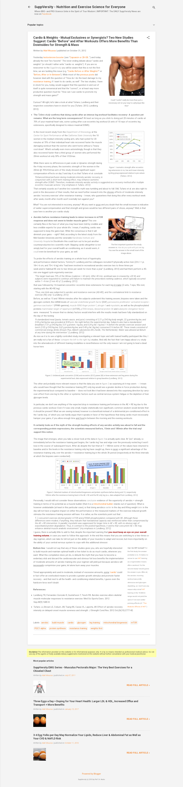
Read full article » (138, 685)
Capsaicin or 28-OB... (79, 57)
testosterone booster (53, 57)
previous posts (87, 74)
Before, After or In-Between (47, 74)
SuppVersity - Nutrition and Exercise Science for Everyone (79, 7)
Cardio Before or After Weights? (83, 71)
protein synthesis (58, 628)
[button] (148, 38)
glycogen (81, 622)
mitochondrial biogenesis (115, 622)
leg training (95, 622)
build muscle (58, 622)
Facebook (46, 14)
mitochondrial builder (103, 504)
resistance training (42, 81)
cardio (113, 572)
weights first (96, 628)
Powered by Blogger (91, 773)
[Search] (154, 7)
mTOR (134, 622)
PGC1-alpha (40, 628)
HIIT (139, 558)
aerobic (44, 622)
